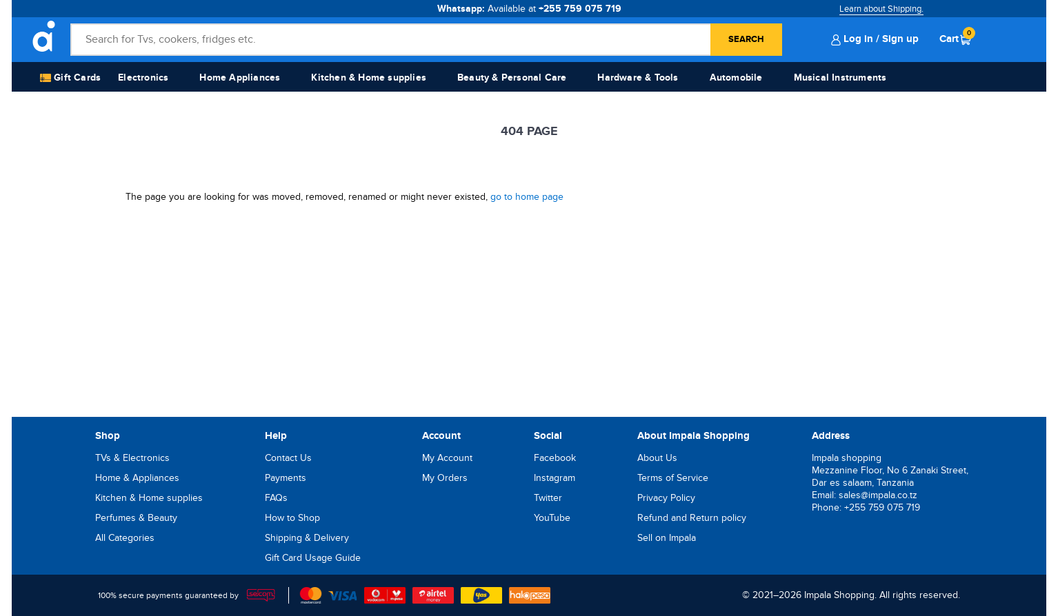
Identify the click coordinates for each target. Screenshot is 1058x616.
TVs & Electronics (132, 458)
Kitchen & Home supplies (368, 77)
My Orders (445, 478)
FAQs (276, 498)
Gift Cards (70, 78)
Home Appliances (239, 77)
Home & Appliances (137, 478)
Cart (955, 38)
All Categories (124, 538)
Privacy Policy (666, 498)
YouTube (552, 518)
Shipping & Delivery (307, 538)
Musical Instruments (840, 77)
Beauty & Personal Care (511, 77)
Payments (285, 478)
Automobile (736, 77)
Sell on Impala (666, 538)
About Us (657, 458)
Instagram (554, 478)
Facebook (555, 458)
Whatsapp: (529, 8)
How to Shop (292, 518)
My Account (447, 458)
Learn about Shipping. (881, 8)
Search (746, 39)
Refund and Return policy (691, 518)
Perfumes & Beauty (136, 518)
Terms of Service (672, 478)
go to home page (526, 197)
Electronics (143, 77)
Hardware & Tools (637, 77)
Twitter (548, 498)
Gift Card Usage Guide (313, 558)
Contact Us (288, 458)
